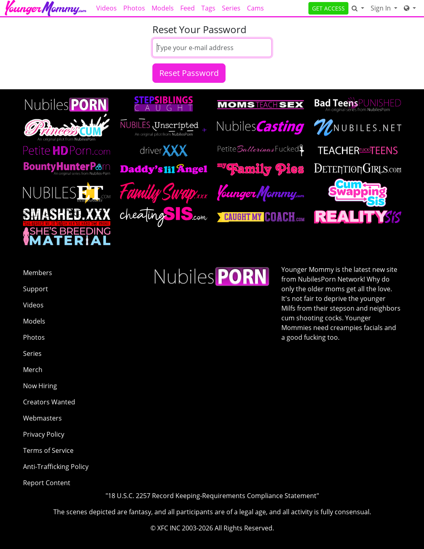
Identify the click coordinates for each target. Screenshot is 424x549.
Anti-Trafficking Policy (56, 466)
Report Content (46, 482)
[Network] (410, 8)
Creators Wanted (49, 402)
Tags (208, 8)
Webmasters (42, 418)
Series (231, 8)
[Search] (357, 8)
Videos (106, 8)
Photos (134, 8)
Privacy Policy (43, 434)
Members (37, 272)
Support (35, 288)
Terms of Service (48, 450)
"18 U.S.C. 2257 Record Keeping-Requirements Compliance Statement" (212, 495)
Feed (187, 8)
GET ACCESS (328, 8)
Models (163, 8)
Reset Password (189, 72)
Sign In (381, 8)
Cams (255, 8)
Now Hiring (40, 385)
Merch (32, 369)
